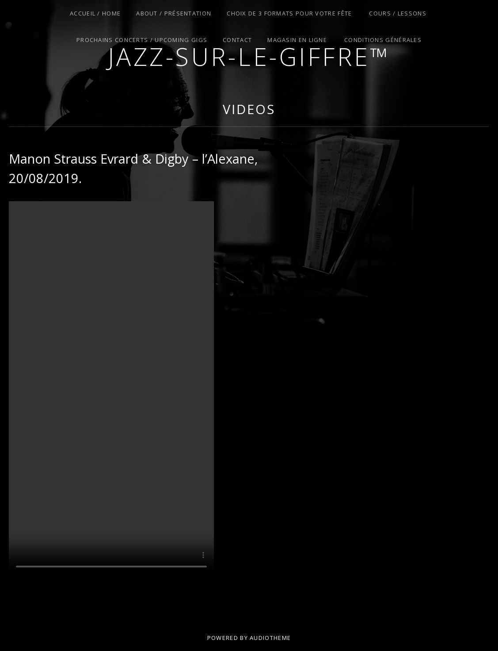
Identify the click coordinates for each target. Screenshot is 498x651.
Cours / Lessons (397, 13)
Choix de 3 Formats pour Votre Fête (289, 13)
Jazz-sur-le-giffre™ (249, 56)
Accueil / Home (95, 13)
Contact (237, 40)
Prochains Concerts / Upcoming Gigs (141, 40)
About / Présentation (173, 13)
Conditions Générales (383, 40)
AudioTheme (270, 638)
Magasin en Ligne (297, 40)
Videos (249, 109)
